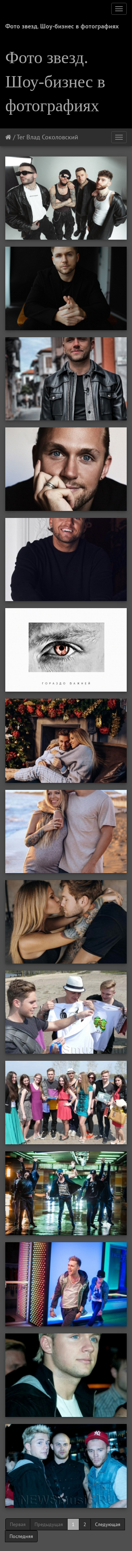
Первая (18, 1524)
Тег (21, 137)
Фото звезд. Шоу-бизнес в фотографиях (62, 26)
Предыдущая (48, 1524)
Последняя (21, 1536)
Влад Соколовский (52, 137)
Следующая (107, 1524)
